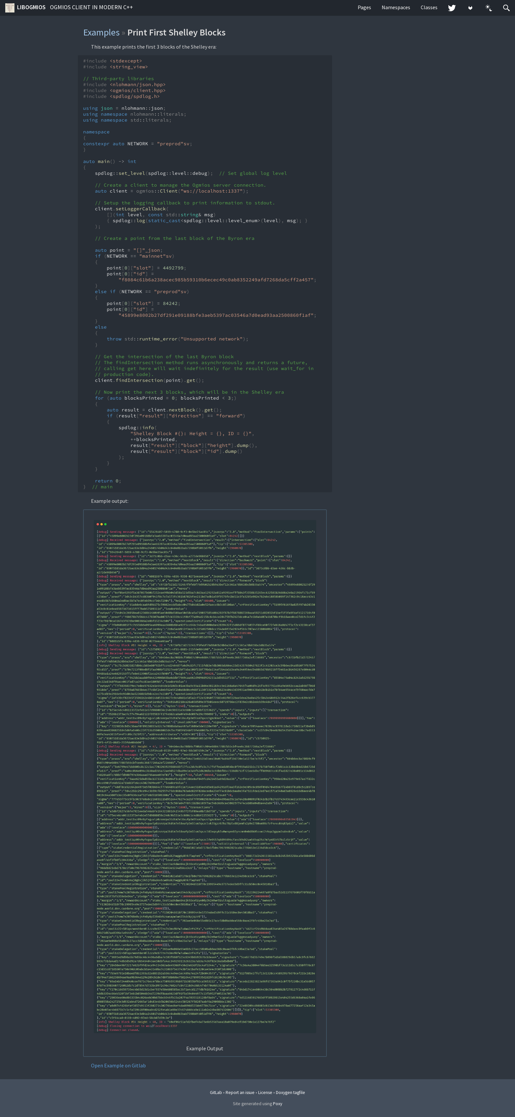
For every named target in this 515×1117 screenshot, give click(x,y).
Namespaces (396, 7)
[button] (489, 8)
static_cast (164, 220)
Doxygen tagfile (290, 1092)
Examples (101, 32)
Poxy (277, 1103)
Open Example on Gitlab (118, 1065)
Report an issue (240, 1092)
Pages (364, 7)
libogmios (69, 7)
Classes (429, 7)
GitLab (216, 1092)
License (265, 1092)
